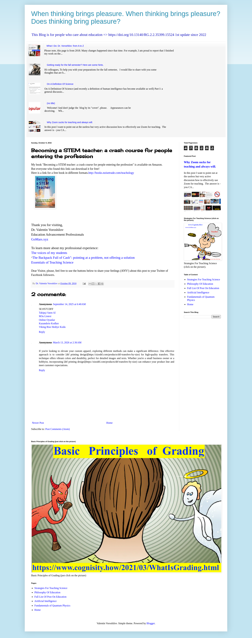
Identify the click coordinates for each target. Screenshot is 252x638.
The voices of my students (49, 253)
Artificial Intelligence (198, 292)
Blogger (151, 623)
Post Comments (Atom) (57, 429)
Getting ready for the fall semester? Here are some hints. (75, 65)
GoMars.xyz (39, 239)
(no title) (51, 103)
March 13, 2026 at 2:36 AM (67, 342)
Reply (42, 332)
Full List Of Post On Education (203, 288)
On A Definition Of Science (60, 84)
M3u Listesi (45, 316)
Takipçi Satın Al (47, 312)
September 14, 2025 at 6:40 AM (69, 304)
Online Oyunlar (47, 320)
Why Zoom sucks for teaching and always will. (70, 122)
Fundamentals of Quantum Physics (52, 605)
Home (109, 422)
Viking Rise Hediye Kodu (52, 327)
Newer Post (38, 422)
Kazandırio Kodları (49, 323)
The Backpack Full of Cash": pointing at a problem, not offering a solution (83, 258)
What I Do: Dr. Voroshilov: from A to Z (65, 46)
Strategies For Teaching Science (203, 279)
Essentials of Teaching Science (52, 262)
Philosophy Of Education (200, 283)
